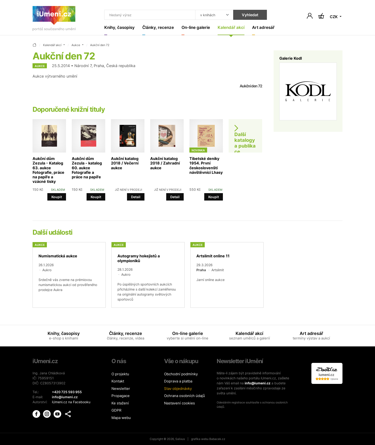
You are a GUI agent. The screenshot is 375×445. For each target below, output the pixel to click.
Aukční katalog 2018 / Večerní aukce (124, 163)
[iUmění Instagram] (47, 414)
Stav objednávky (178, 388)
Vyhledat (250, 14)
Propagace (120, 395)
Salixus (180, 439)
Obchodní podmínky (181, 374)
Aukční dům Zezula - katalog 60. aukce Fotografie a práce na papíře (87, 167)
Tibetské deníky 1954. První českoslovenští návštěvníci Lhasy (206, 165)
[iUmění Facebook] (37, 414)
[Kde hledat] (214, 15)
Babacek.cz (217, 439)
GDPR (116, 410)
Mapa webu (121, 417)
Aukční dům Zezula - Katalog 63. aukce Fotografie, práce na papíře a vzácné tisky (48, 170)
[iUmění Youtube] (58, 414)
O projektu (120, 374)
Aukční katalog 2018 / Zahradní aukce (165, 163)
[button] (68, 414)
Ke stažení (120, 403)
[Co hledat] (149, 15)
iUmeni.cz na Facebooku (71, 402)
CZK (334, 16)
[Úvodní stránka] (54, 19)
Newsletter (120, 388)
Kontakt (117, 381)
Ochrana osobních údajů (184, 395)
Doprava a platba (178, 381)
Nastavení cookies (179, 403)
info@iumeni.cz (257, 383)
